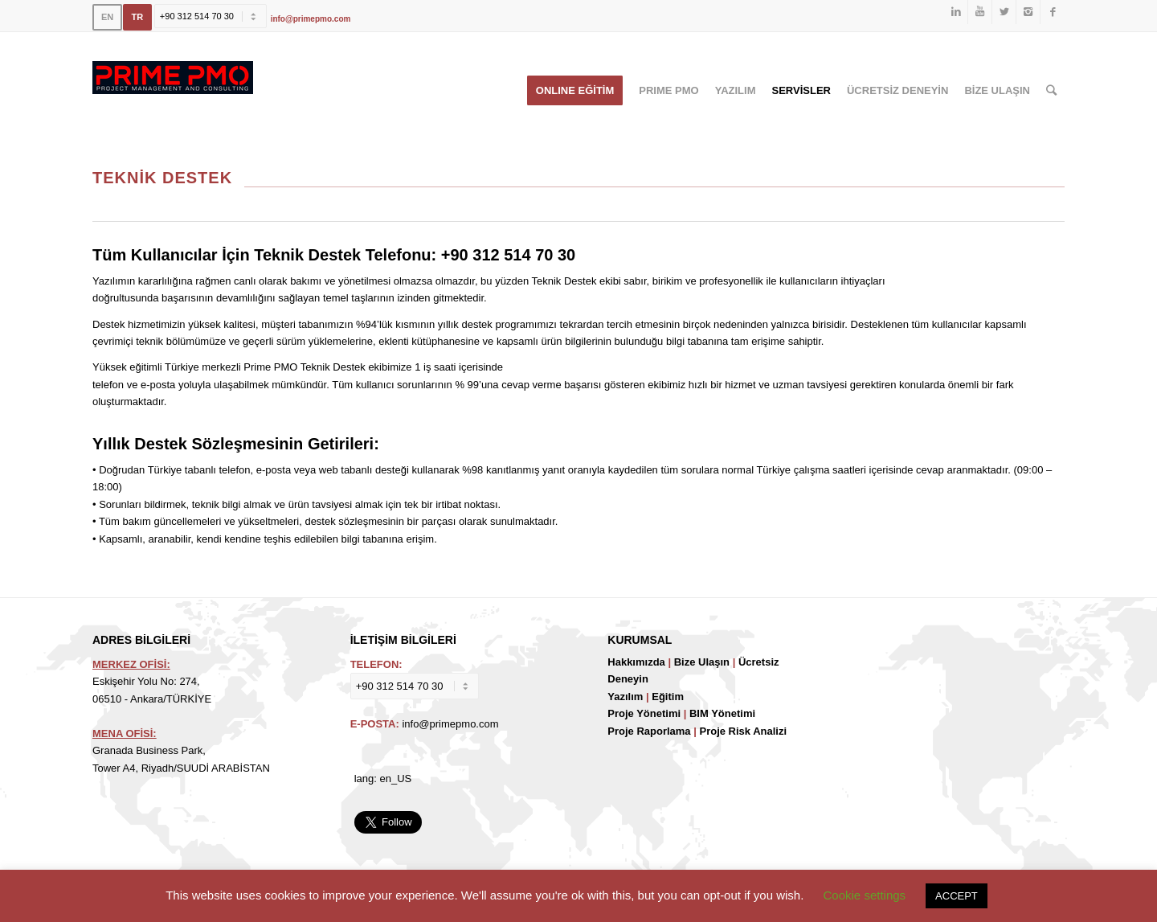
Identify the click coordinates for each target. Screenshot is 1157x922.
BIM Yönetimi (722, 713)
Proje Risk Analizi (743, 731)
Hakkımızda (636, 662)
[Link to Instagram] (1028, 12)
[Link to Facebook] (1052, 12)
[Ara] (1051, 90)
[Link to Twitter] (1004, 12)
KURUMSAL (639, 639)
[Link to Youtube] (979, 12)
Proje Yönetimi (644, 713)
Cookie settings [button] (865, 895)
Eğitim (668, 696)
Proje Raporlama (648, 731)
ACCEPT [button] (956, 896)
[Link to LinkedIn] (955, 12)
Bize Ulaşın (702, 662)
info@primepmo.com (311, 18)
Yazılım (625, 696)
